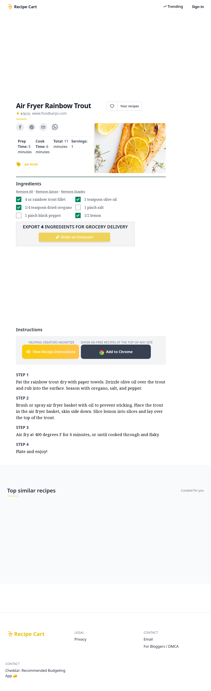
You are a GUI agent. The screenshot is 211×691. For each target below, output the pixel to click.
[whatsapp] (55, 127)
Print (153, 106)
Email (148, 639)
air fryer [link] (31, 164)
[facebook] (20, 127)
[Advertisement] (105, 56)
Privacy (80, 639)
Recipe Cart (29, 633)
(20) (27, 114)
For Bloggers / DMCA (161, 646)
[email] (43, 127)
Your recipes (129, 106)
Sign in (198, 6)
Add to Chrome (116, 352)
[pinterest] (32, 127)
